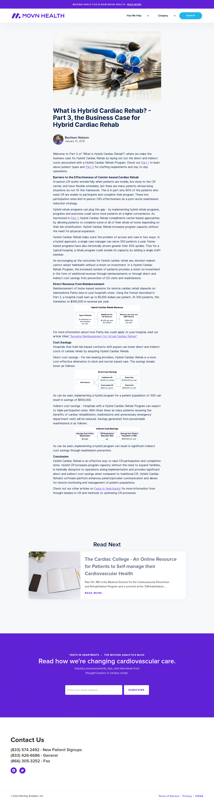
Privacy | (189, 796)
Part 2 (90, 167)
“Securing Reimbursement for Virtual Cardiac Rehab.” (103, 336)
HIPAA (199, 796)
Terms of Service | (171, 796)
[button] (134, 16)
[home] (40, 15)
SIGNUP (190, 16)
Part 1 (145, 162)
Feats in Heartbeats (107, 488)
